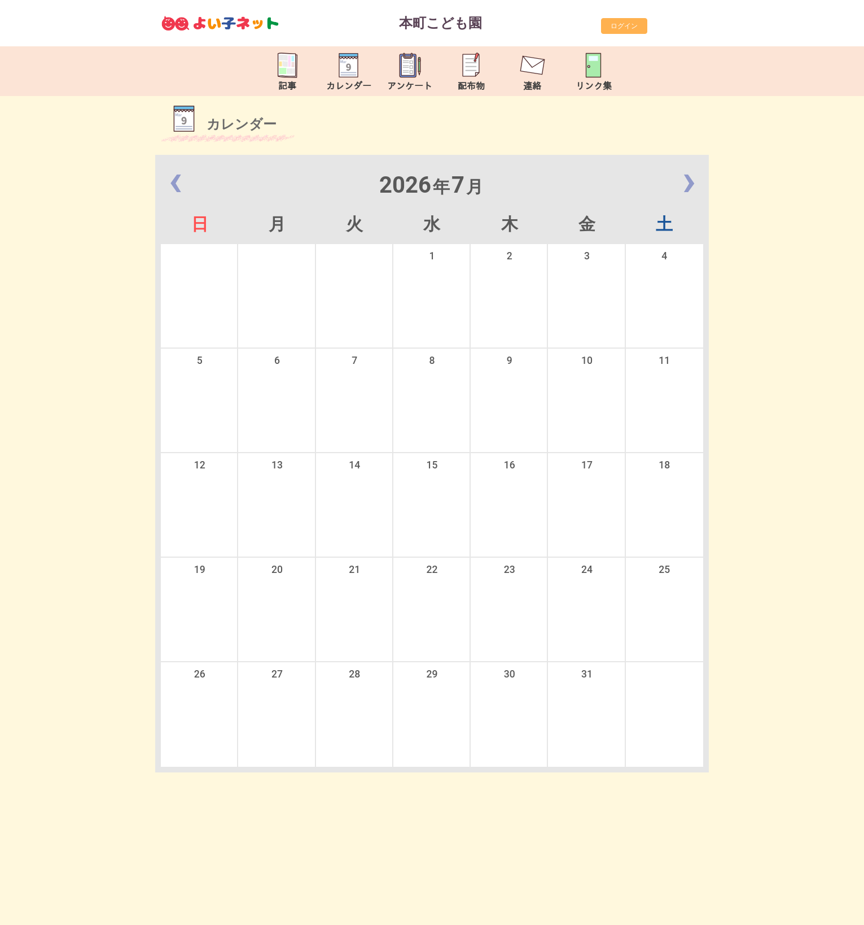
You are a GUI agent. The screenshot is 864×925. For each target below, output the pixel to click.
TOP (818, 910)
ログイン (624, 26)
